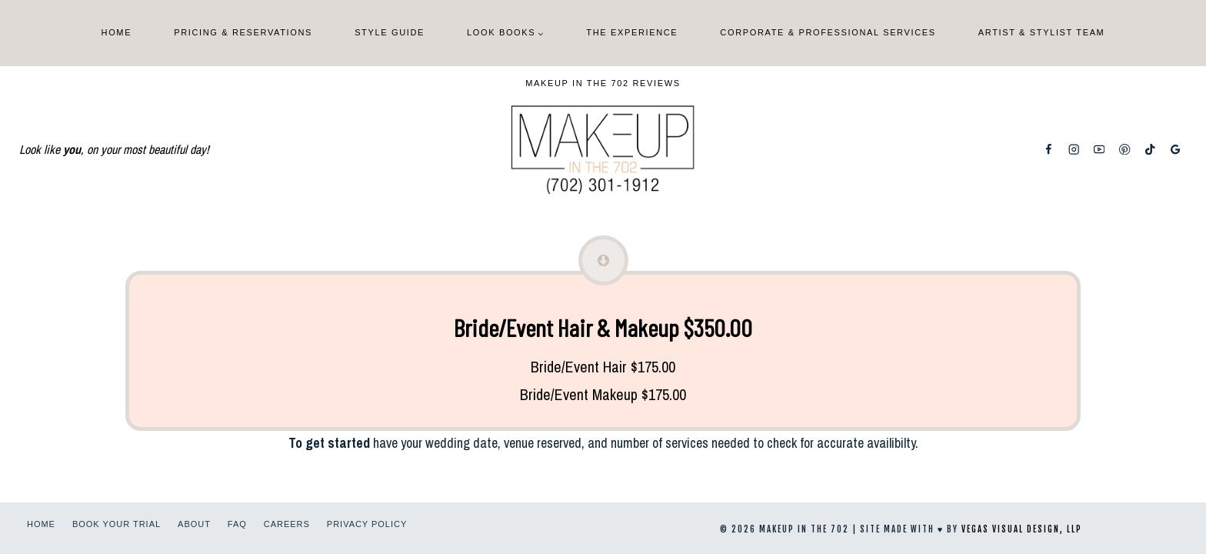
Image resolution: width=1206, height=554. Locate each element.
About (194, 524)
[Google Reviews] (1175, 149)
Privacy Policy (367, 524)
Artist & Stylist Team (1041, 32)
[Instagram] (1074, 149)
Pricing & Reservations (243, 32)
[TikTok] (1150, 149)
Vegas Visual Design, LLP (1021, 529)
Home (117, 32)
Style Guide (390, 32)
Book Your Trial (116, 524)
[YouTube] (1099, 149)
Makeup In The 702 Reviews (603, 83)
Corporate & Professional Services (827, 32)
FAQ (237, 524)
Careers (287, 524)
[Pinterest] (1125, 149)
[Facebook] (1049, 149)
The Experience (632, 32)
